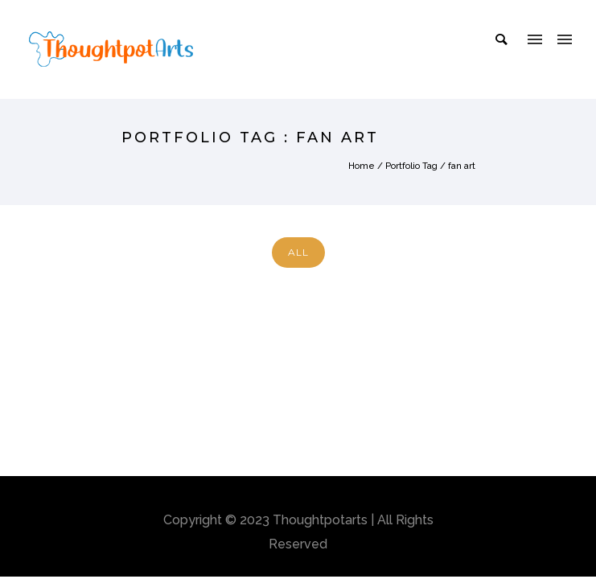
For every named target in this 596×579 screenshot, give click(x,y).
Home (361, 166)
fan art (461, 166)
